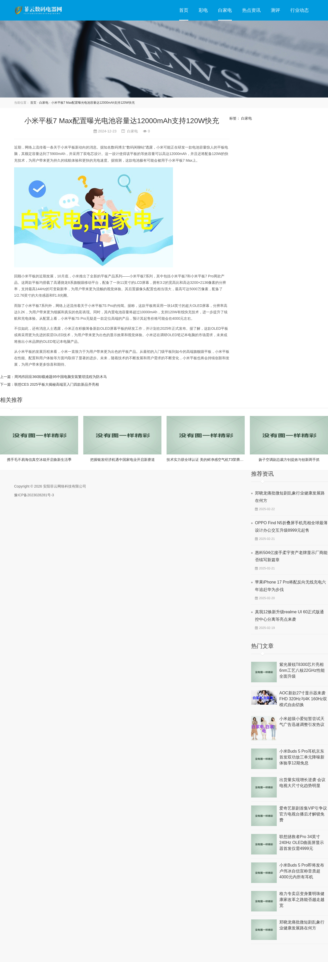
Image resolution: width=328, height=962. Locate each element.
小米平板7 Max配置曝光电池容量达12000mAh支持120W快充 (93, 102)
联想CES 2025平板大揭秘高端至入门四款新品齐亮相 (56, 384)
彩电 (203, 10)
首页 (183, 10)
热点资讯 (251, 10)
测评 (275, 10)
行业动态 (299, 10)
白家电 (225, 10)
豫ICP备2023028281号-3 (34, 495)
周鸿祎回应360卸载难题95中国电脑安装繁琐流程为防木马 (60, 377)
